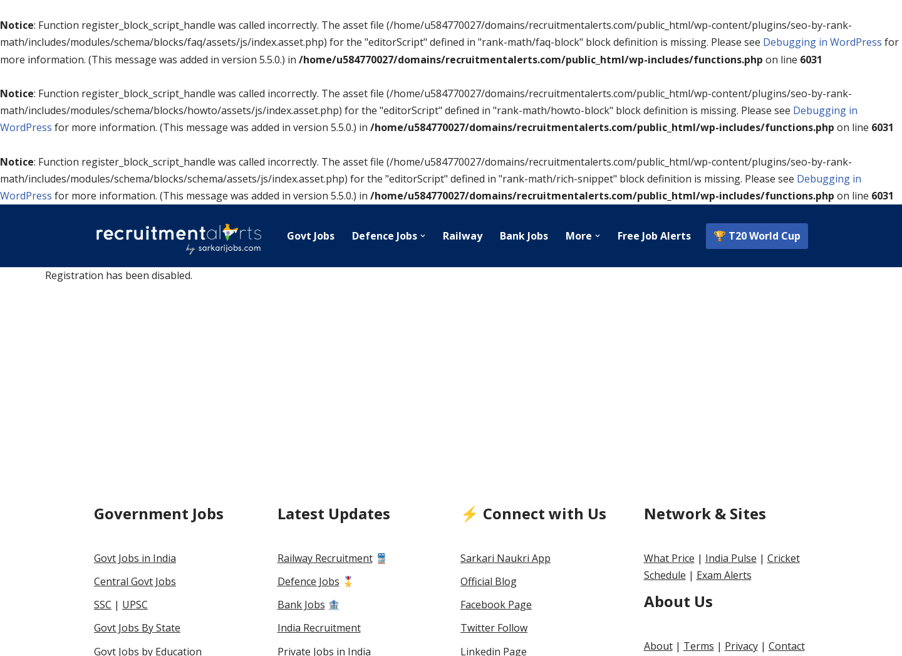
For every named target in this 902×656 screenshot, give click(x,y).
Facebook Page (496, 604)
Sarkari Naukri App (505, 558)
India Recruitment (319, 628)
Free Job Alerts (654, 236)
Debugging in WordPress (822, 42)
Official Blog (488, 581)
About (658, 646)
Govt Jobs (310, 236)
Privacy (741, 646)
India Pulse (731, 558)
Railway (462, 236)
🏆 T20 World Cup (757, 236)
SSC (102, 604)
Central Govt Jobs (135, 581)
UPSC (135, 604)
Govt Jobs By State (137, 628)
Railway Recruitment (325, 558)
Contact (787, 646)
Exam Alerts (724, 575)
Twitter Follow (493, 628)
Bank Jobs (524, 236)
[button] (422, 235)
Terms (698, 646)
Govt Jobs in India (135, 558)
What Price (669, 558)
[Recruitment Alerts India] (178, 236)
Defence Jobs (308, 581)
